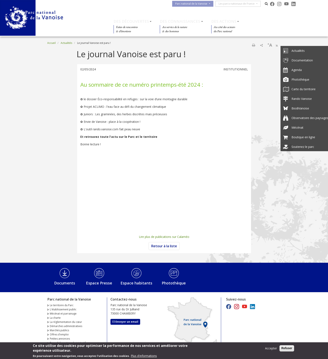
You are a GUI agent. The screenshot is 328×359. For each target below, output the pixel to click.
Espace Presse (99, 282)
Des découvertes (131, 21)
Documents (64, 282)
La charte (55, 318)
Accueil (51, 43)
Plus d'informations (144, 356)
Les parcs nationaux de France (238, 3)
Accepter (271, 348)
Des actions (223, 21)
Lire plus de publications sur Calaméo (164, 237)
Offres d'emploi (59, 334)
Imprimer (253, 45)
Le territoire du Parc (61, 305)
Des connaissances (180, 21)
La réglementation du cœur (66, 322)
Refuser (286, 348)
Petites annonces (60, 338)
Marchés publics (59, 330)
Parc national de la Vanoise (193, 3)
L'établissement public (63, 309)
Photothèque (174, 282)
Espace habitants (136, 282)
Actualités (66, 43)
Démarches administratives (66, 326)
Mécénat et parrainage (63, 313)
